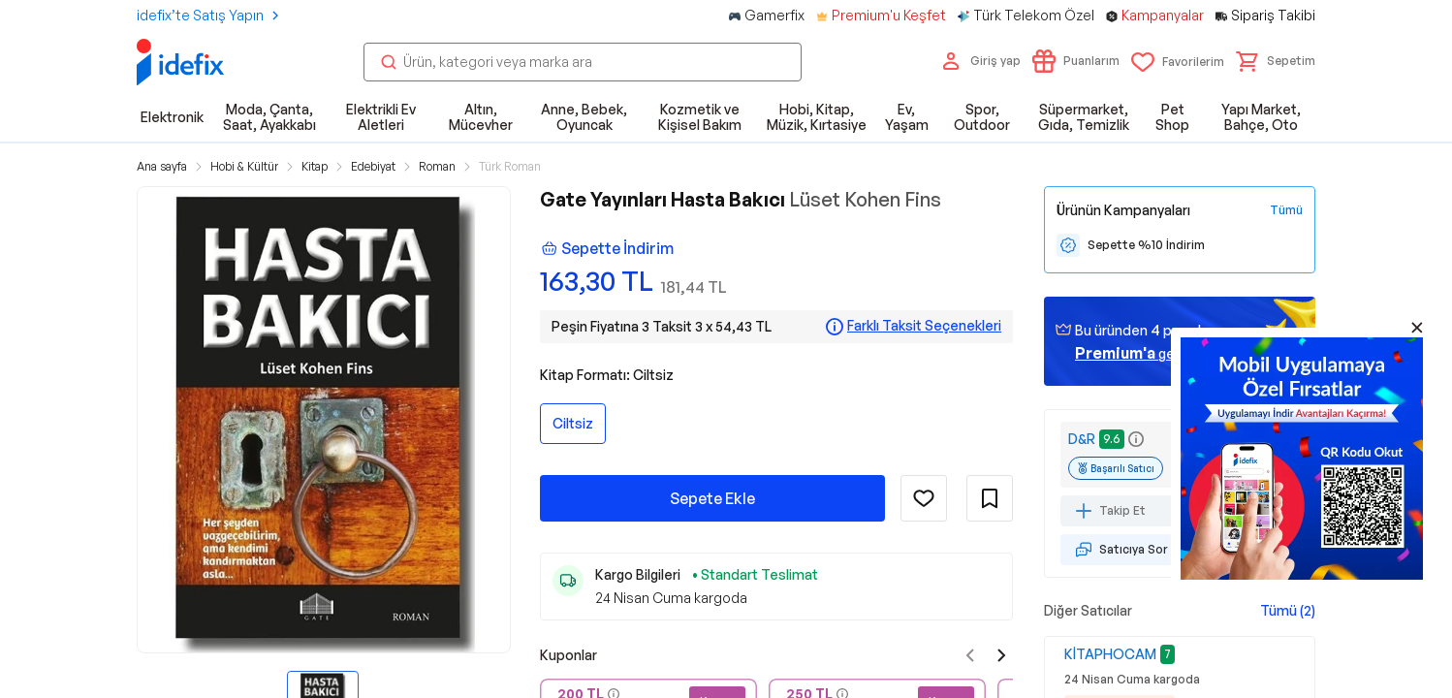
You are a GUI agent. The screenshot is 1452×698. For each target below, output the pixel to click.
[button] (1275, 61)
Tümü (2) (1287, 610)
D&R (1081, 438)
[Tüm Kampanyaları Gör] (1286, 210)
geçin (1134, 353)
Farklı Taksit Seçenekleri (924, 325)
